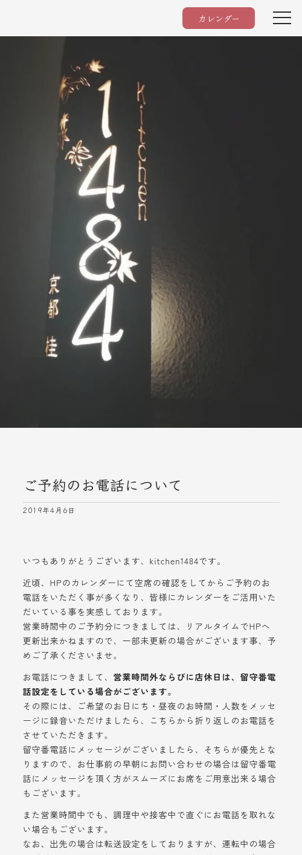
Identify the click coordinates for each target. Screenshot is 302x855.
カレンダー (219, 18)
